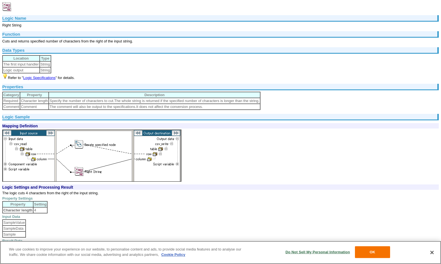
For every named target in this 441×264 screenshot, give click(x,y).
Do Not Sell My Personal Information (317, 252)
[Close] (432, 252)
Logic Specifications (39, 78)
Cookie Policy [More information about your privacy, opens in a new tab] (173, 254)
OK (372, 252)
